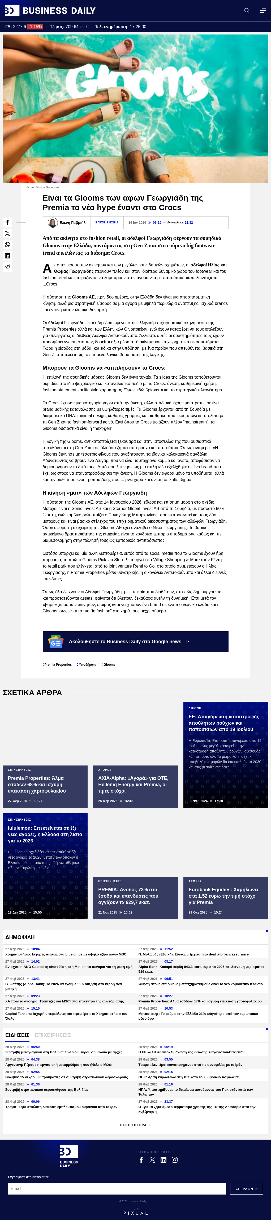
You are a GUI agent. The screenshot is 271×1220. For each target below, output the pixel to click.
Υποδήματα (87, 665)
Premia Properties (58, 665)
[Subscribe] (244, 1189)
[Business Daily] (69, 1156)
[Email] (117, 1189)
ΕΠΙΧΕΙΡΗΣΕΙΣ (107, 222)
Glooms (109, 665)
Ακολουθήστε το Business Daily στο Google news (119, 641)
